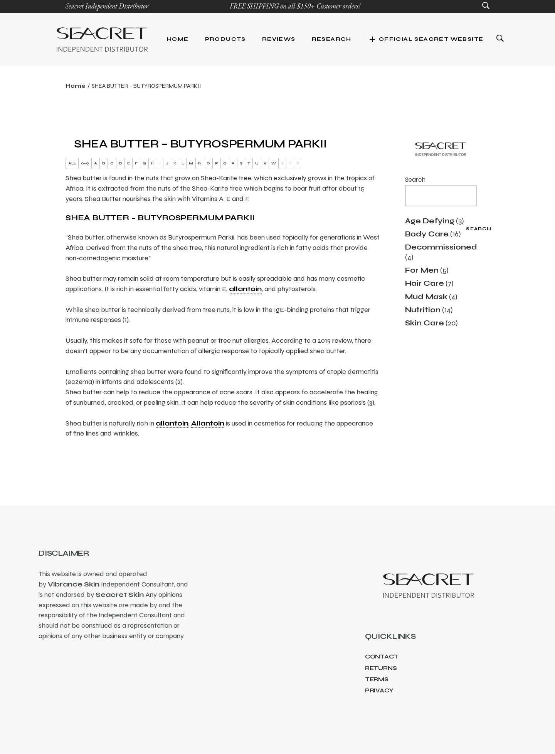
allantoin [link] (245, 289)
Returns (381, 668)
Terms (376, 679)
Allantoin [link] (207, 423)
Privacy (379, 690)
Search (415, 180)
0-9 (85, 163)
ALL (72, 163)
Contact (382, 656)
